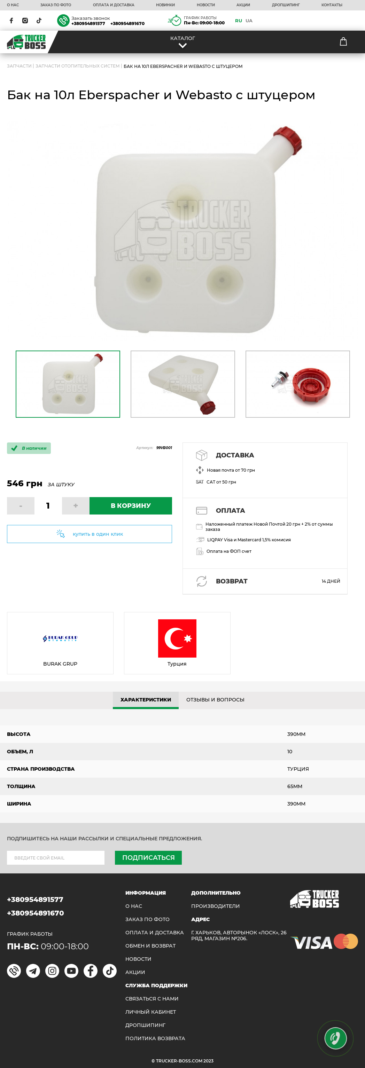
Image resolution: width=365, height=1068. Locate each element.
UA (249, 20)
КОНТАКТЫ (331, 5)
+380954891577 (88, 23)
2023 (208, 1060)
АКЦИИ (243, 5)
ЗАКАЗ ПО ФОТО (55, 5)
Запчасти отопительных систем (78, 66)
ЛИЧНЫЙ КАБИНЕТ (150, 1012)
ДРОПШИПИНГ (286, 5)
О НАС (13, 5)
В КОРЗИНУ (131, 506)
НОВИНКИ (165, 5)
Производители (215, 906)
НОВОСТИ (206, 5)
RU (238, 20)
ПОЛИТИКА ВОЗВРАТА (155, 1039)
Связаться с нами (152, 999)
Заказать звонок (90, 18)
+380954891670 (127, 23)
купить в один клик (98, 534)
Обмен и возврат (150, 946)
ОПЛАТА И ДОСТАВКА (113, 5)
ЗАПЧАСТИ (19, 66)
